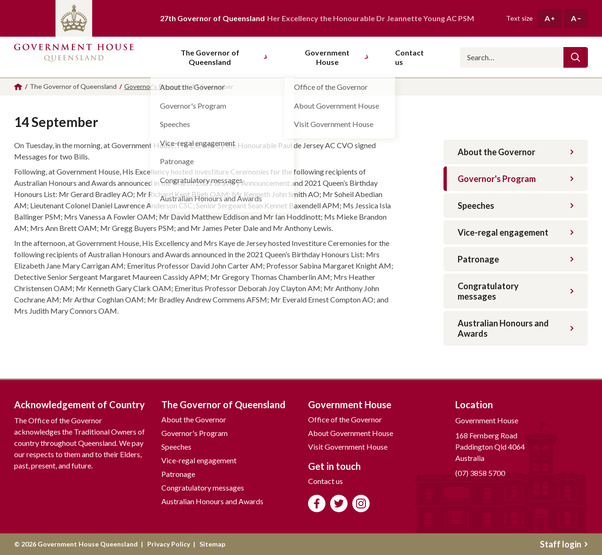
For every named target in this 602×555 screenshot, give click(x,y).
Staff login (564, 544)
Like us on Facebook (317, 503)
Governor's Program (516, 179)
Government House (337, 57)
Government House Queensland (74, 53)
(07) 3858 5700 (480, 472)
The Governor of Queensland (224, 57)
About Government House (350, 432)
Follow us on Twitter (339, 503)
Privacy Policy (168, 544)
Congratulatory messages (516, 291)
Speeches (516, 205)
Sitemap (212, 544)
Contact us (325, 480)
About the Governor (516, 152)
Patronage (516, 259)
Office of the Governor (345, 419)
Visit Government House (348, 446)
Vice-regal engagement (516, 232)
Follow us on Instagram (361, 503)
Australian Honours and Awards (516, 328)
